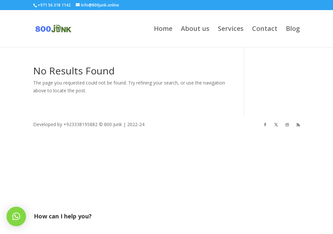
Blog (293, 29)
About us (195, 29)
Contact (264, 29)
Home (163, 29)
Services (231, 29)
